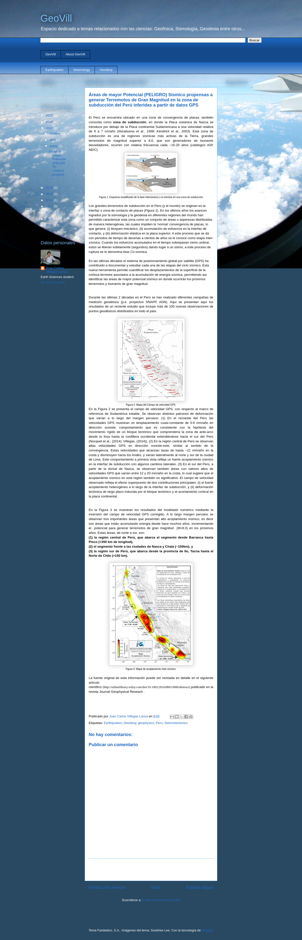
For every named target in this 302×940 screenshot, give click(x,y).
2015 (50, 194)
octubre (55, 133)
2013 (50, 206)
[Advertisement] (151, 869)
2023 (50, 115)
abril (53, 140)
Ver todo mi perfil (53, 282)
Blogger (207, 930)
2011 (50, 219)
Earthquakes (55, 70)
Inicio (155, 887)
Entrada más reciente (107, 887)
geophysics (146, 723)
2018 (50, 122)
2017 (50, 128)
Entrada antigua (199, 887)
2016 (50, 187)
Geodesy (106, 70)
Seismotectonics (176, 723)
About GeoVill (75, 54)
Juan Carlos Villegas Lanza (56, 270)
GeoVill (56, 18)
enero (54, 146)
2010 (50, 225)
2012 (50, 213)
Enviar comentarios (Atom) (161, 900)
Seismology (81, 70)
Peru (159, 723)
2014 (50, 200)
